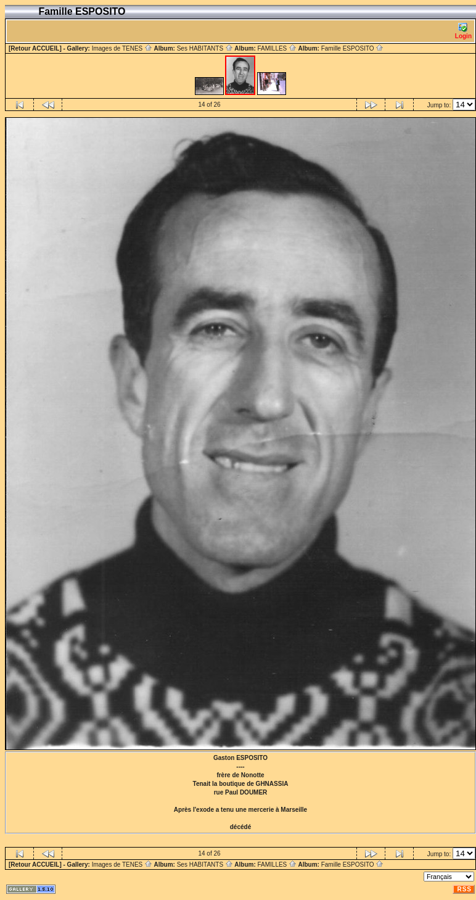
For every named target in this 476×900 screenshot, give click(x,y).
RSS (464, 889)
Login (463, 31)
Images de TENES (122, 48)
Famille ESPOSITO (352, 48)
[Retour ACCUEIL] (35, 48)
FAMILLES (277, 48)
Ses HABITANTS (205, 48)
